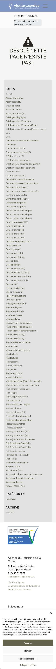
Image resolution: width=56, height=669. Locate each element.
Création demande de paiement (20, 167)
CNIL (8, 136)
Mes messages (12, 361)
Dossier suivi (12, 284)
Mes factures (12, 354)
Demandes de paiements (17, 187)
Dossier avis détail (14, 253)
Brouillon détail (13, 105)
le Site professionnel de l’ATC (21, 576)
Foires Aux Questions (16, 295)
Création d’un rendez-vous (18, 160)
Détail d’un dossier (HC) (17, 222)
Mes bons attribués (15, 311)
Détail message (13, 249)
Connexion (11, 144)
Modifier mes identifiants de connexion (24, 381)
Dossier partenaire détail (17, 272)
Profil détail (11, 458)
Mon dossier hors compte (18, 404)
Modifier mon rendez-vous (18, 389)
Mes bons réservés (14, 315)
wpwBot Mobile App (15, 486)
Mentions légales (14, 307)
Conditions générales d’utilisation (24, 586)
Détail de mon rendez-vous (18, 241)
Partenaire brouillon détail (18, 416)
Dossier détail (12, 260)
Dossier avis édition (15, 257)
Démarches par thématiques (19, 210)
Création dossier (13, 171)
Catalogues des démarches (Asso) (21, 125)
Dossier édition (13, 264)
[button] (51, 613)
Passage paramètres (15, 423)
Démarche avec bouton (16, 195)
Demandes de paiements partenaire (22, 191)
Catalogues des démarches (18, 121)
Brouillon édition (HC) (16, 113)
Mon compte (11, 392)
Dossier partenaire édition (18, 276)
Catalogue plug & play (16, 117)
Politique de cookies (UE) (17, 454)
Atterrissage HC (13, 101)
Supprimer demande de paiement (21, 478)
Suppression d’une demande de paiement (24, 474)
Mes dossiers (12, 346)
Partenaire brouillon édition (19, 420)
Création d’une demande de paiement (23, 164)
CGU (8, 132)
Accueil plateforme (14, 98)
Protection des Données (17, 462)
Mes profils (11, 369)
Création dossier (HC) (16, 175)
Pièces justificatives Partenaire (20, 439)
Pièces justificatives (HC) (17, 431)
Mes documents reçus (16, 334)
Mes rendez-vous (14, 373)
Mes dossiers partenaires (18, 350)
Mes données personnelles (18, 342)
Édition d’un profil (14, 292)
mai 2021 (10, 512)
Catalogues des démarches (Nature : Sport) (26, 129)
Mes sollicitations (14, 377)
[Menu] (44, 6)
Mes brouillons (13, 319)
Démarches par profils (16, 202)
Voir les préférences (28, 658)
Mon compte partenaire (17, 396)
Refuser (28, 650)
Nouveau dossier (14, 408)
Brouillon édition (14, 109)
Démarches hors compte (17, 198)
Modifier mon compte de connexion (22, 385)
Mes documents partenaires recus (21, 330)
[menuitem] (44, 6)
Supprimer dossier (14, 482)
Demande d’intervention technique (22, 183)
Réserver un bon (13, 466)
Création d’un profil (15, 156)
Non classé (11, 499)
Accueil (9, 94)
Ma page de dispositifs (16, 303)
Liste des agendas (14, 299)
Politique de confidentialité (18, 443)
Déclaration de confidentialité (20, 179)
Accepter (28, 643)
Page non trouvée (26, 16)
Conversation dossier (16, 148)
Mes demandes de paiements (19, 323)
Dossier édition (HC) (15, 268)
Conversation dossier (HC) (18, 152)
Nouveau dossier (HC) (16, 412)
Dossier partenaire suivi (17, 280)
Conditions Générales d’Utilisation (22, 140)
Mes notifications (14, 365)
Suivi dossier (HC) (14, 470)
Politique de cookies (15, 451)
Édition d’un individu (15, 288)
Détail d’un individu (15, 226)
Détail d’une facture (15, 233)
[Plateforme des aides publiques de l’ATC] (24, 6)
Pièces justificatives (15, 427)
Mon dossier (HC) (14, 400)
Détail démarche (13, 245)
